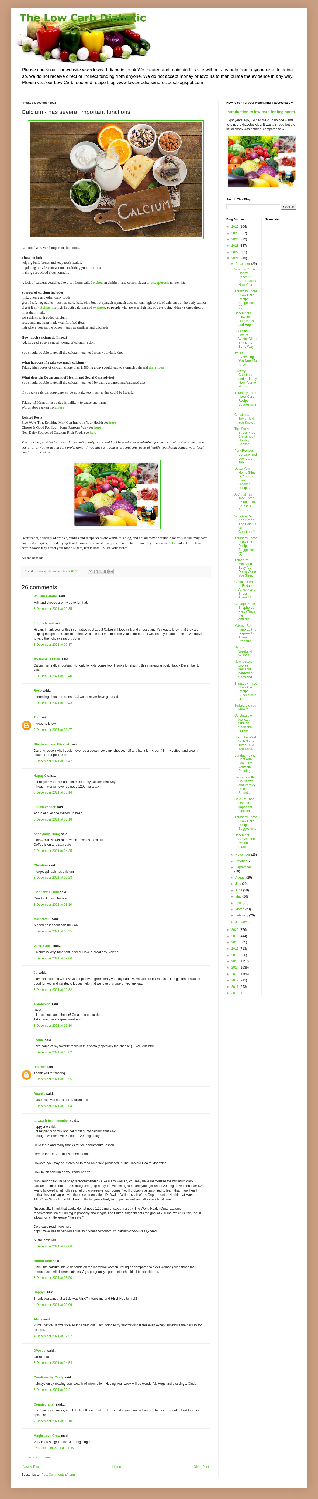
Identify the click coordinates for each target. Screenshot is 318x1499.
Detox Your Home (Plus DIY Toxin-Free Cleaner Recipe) (244, 478)
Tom (37, 717)
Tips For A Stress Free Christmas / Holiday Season (244, 436)
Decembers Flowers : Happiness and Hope (244, 319)
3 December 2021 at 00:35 (53, 609)
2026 (235, 227)
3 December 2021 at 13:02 (53, 1052)
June (239, 890)
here (60, 407)
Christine (41, 865)
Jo (35, 973)
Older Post (201, 1467)
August (240, 877)
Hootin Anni (43, 1261)
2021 (235, 258)
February (242, 915)
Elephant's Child (46, 892)
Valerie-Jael (42, 946)
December (243, 264)
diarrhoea (156, 367)
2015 (235, 961)
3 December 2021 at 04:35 (53, 851)
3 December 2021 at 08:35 (53, 931)
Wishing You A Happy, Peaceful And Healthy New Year (245, 277)
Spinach (46, 307)
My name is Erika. (47, 659)
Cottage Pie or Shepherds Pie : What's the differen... (245, 611)
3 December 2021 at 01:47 (53, 761)
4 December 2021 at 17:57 (53, 1336)
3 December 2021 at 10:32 (53, 990)
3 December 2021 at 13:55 (53, 1079)
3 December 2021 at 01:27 (53, 730)
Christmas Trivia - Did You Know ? (245, 418)
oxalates (99, 307)
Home (116, 1467)
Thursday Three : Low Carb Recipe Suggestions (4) (245, 299)
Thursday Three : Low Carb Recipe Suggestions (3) (245, 400)
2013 (235, 974)
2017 (235, 949)
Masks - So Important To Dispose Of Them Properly (245, 633)
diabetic (170, 543)
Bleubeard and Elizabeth (52, 744)
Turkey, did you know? (245, 707)
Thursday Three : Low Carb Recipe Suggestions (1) (245, 691)
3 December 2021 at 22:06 (53, 1246)
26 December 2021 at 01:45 (54, 1448)
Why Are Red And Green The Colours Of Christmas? (245, 524)
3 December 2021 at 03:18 (53, 819)
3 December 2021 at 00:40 (53, 676)
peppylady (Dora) (47, 834)
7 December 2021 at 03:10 (53, 1421)
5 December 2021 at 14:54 (53, 1363)
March (240, 909)
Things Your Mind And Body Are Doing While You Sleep (245, 568)
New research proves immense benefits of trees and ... (244, 669)
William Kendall (46, 596)
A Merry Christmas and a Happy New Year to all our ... (245, 379)
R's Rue (40, 1067)
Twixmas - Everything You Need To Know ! (245, 358)
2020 (235, 930)
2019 (235, 936)
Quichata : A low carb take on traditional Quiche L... (244, 723)
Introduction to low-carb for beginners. (261, 112)
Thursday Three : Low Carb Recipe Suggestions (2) (245, 546)
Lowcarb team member (51, 1121)
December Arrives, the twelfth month (244, 841)
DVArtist (40, 1351)
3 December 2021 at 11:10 (53, 1026)
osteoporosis (160, 282)
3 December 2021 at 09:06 (53, 958)
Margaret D (42, 919)
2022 (235, 252)
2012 (235, 980)
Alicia (38, 1319)
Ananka (39, 1094)
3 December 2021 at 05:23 (53, 877)
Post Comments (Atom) (58, 1475)
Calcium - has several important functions (244, 805)
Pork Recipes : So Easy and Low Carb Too (245, 456)
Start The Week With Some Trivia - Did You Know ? (245, 743)
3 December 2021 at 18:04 (53, 1106)
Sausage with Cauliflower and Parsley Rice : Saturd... (244, 785)
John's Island (44, 623)
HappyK (40, 776)
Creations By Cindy (49, 1377)
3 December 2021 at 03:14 (53, 792)
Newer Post (31, 1467)
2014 (235, 967)
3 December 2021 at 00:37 (53, 645)
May (238, 896)
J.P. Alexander (45, 807)
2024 (235, 239)
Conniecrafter (44, 1404)
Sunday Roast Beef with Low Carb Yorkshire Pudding (244, 763)
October (241, 861)
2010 (235, 993)
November (243, 854)
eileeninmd (42, 1004)
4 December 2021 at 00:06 (53, 1305)
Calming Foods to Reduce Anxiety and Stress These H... (245, 590)
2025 (235, 233)
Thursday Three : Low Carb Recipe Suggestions (245, 823)
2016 (235, 955)
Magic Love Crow (47, 1436)
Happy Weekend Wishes (243, 651)
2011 (235, 987)
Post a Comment (40, 1457)
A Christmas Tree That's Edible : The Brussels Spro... (245, 502)
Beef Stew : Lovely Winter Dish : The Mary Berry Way (245, 339)
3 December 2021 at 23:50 (53, 1278)
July (238, 884)
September (243, 867)
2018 (235, 942)
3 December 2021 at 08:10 (53, 904)
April (239, 903)
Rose (38, 690)
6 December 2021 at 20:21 (53, 1390)
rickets (98, 282)
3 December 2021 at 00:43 (53, 703)
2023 (235, 245)
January (241, 922)
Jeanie (39, 1040)
